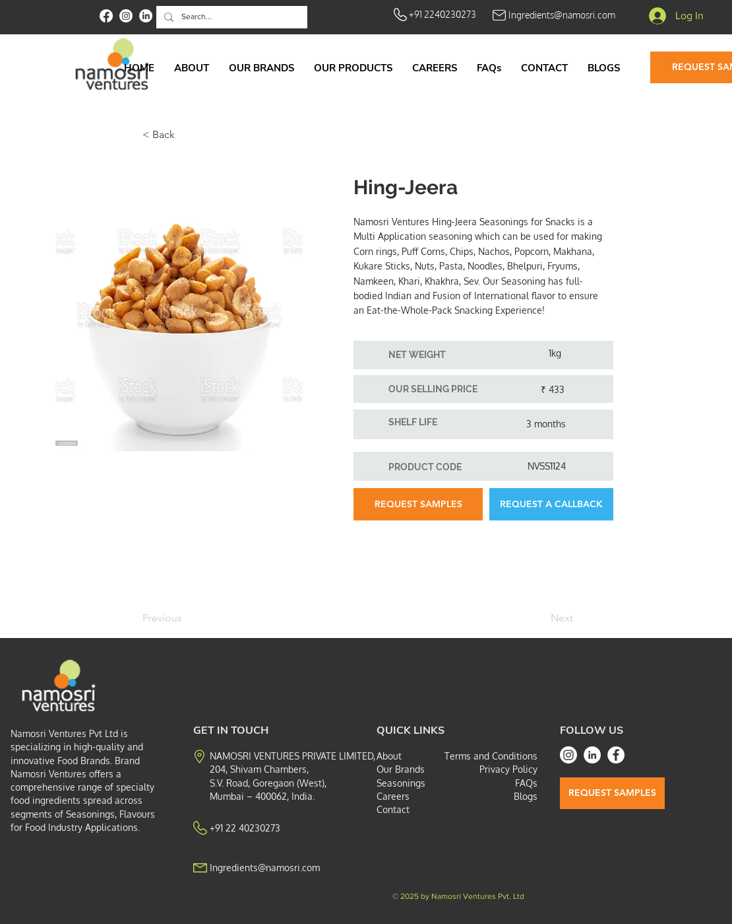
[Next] (540, 618)
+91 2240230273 (442, 14)
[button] (353, 68)
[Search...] (230, 17)
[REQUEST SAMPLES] (418, 504)
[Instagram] (568, 755)
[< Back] (185, 135)
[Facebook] (616, 755)
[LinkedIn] (592, 755)
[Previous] (185, 618)
